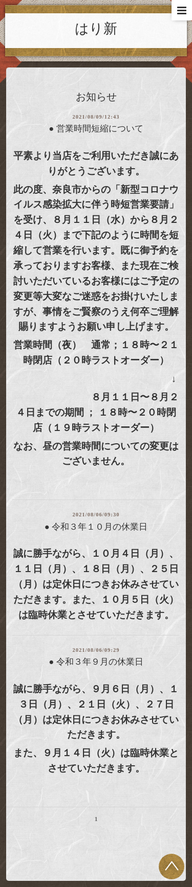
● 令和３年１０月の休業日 (96, 527)
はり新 (96, 28)
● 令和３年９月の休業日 (96, 662)
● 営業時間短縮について (96, 128)
